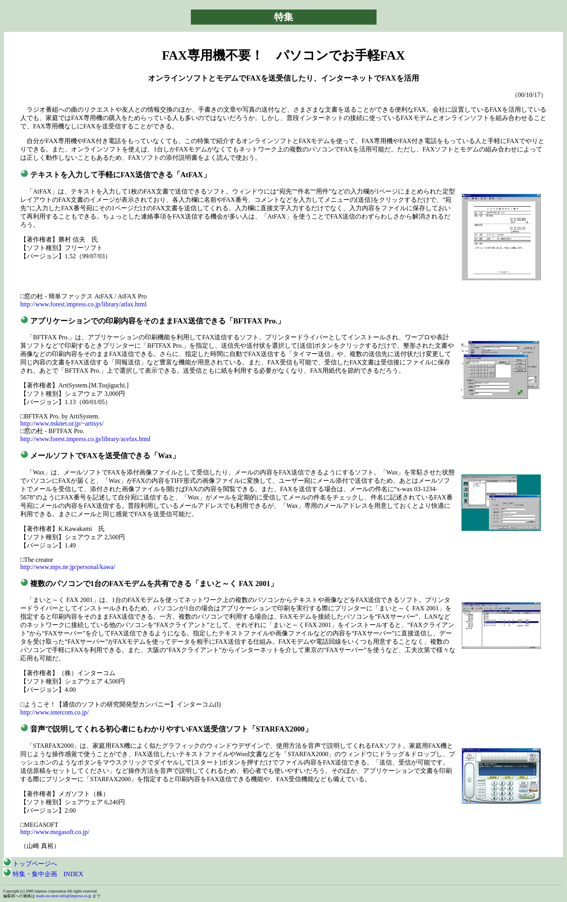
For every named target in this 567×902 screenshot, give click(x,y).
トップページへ (30, 863)
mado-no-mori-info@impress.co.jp (64, 896)
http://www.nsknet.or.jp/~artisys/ (62, 423)
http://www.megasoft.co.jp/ (55, 831)
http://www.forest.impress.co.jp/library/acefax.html (85, 439)
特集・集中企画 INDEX (43, 874)
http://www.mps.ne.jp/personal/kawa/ (67, 566)
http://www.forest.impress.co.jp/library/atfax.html (83, 304)
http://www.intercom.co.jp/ (54, 712)
